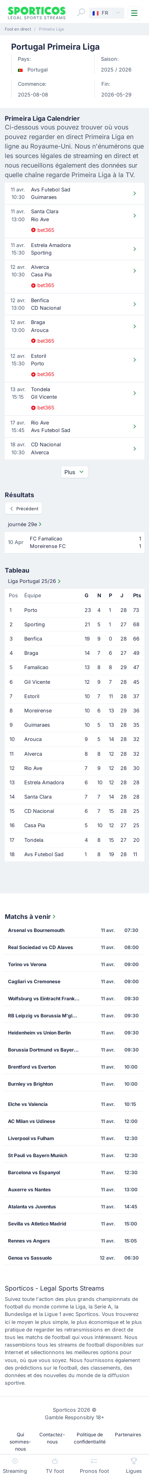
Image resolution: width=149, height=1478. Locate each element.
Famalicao (36, 667)
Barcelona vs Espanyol (34, 1172)
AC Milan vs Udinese (31, 1121)
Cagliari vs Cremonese (34, 981)
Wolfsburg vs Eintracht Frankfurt (45, 998)
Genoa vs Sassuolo (30, 1258)
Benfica (33, 639)
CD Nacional (39, 811)
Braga (31, 653)
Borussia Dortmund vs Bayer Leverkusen (46, 1050)
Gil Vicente (37, 682)
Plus (74, 472)
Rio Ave (33, 768)
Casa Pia (34, 825)
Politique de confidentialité (90, 1438)
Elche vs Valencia (28, 1104)
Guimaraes (37, 725)
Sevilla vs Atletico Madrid (37, 1224)
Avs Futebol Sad (44, 854)
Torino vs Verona (27, 964)
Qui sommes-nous (20, 1442)
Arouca (33, 739)
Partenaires (128, 1434)
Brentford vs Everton (32, 1067)
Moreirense (38, 711)
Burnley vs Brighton (30, 1084)
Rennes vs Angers (29, 1241)
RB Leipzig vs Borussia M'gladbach (46, 1016)
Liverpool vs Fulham (31, 1138)
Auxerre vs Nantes (29, 1189)
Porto (30, 610)
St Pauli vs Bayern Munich (37, 1155)
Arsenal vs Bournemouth (36, 930)
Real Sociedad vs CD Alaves (40, 947)
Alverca (33, 754)
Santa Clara (38, 797)
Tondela (33, 840)
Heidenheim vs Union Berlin (39, 1033)
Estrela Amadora (44, 782)
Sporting (34, 624)
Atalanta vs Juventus (32, 1207)
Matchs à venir (31, 916)
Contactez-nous (52, 1438)
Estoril (31, 696)
